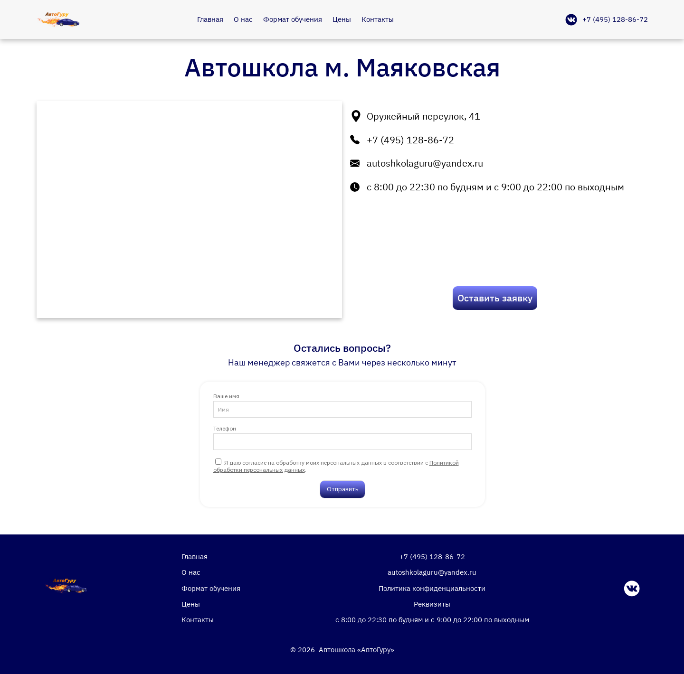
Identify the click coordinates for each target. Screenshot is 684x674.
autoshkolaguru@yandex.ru (425, 163)
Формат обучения (292, 19)
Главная (210, 19)
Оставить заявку (494, 298)
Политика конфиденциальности (432, 588)
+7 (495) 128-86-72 (615, 19)
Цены (341, 19)
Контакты (377, 19)
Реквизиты (432, 603)
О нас (243, 19)
